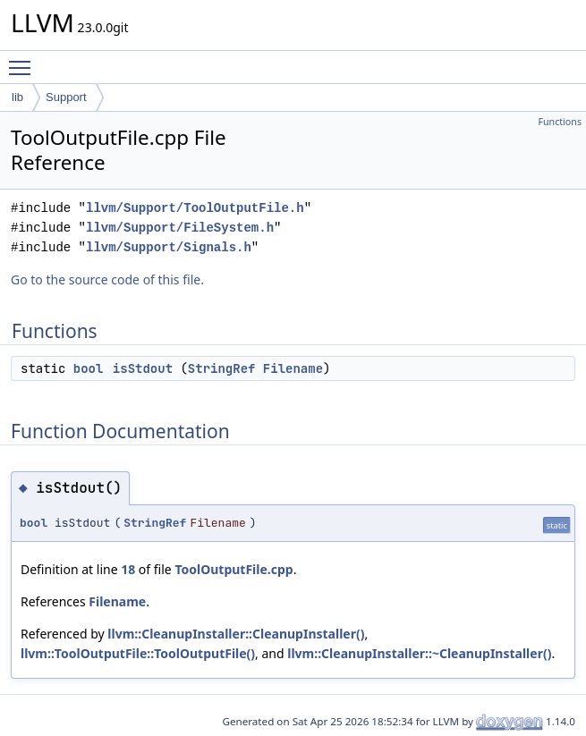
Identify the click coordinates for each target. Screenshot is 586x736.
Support (66, 97)
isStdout (143, 368)
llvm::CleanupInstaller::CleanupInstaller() (235, 633)
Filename (293, 368)
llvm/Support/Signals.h (168, 247)
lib (17, 97)
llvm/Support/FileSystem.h (180, 227)
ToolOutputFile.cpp (233, 569)
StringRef (222, 368)
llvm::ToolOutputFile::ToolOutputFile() (138, 653)
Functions (560, 121)
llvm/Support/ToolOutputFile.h (195, 207)
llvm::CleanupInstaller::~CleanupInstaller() (419, 653)
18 (128, 569)
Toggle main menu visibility (24, 60)
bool (88, 368)
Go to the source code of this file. (107, 279)
